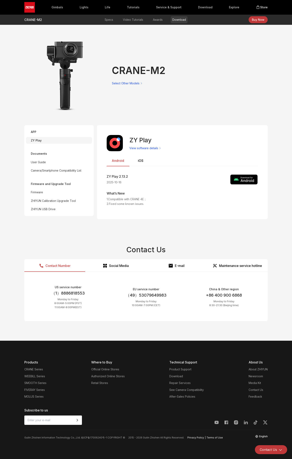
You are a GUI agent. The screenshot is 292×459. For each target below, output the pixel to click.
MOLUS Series (34, 396)
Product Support (180, 369)
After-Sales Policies (182, 396)
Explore (234, 7)
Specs (109, 19)
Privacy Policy (195, 437)
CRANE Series (33, 369)
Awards (158, 19)
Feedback (255, 396)
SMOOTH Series (35, 383)
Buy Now (258, 19)
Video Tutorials (133, 19)
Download (205, 7)
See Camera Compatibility (186, 390)
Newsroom (256, 376)
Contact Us (256, 390)
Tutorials (133, 7)
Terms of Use (214, 437)
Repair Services (180, 383)
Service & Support (168, 7)
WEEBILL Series (34, 376)
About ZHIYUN (258, 369)
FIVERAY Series (34, 390)
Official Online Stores (105, 369)
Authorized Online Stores (108, 376)
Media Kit (255, 383)
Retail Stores (99, 383)
